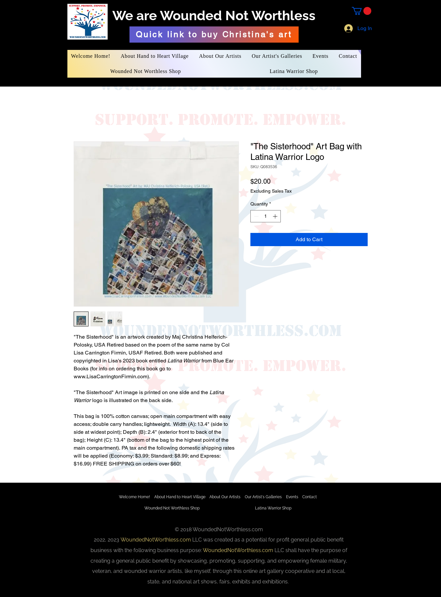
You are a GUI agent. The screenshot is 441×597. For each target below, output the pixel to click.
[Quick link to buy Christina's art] (214, 34)
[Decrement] (255, 216)
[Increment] (276, 216)
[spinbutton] (266, 216)
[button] (361, 11)
